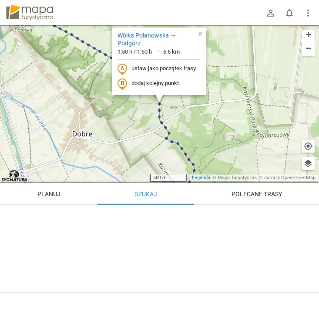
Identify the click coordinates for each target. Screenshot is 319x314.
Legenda (201, 178)
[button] (200, 33)
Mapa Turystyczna (237, 178)
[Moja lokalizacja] (308, 146)
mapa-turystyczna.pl (29, 12)
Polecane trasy (257, 194)
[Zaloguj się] (271, 13)
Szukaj (146, 194)
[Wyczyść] (308, 215)
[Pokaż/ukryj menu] (308, 13)
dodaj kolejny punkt (148, 83)
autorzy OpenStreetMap (290, 178)
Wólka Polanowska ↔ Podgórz (147, 39)
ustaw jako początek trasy (157, 68)
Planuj (48, 194)
